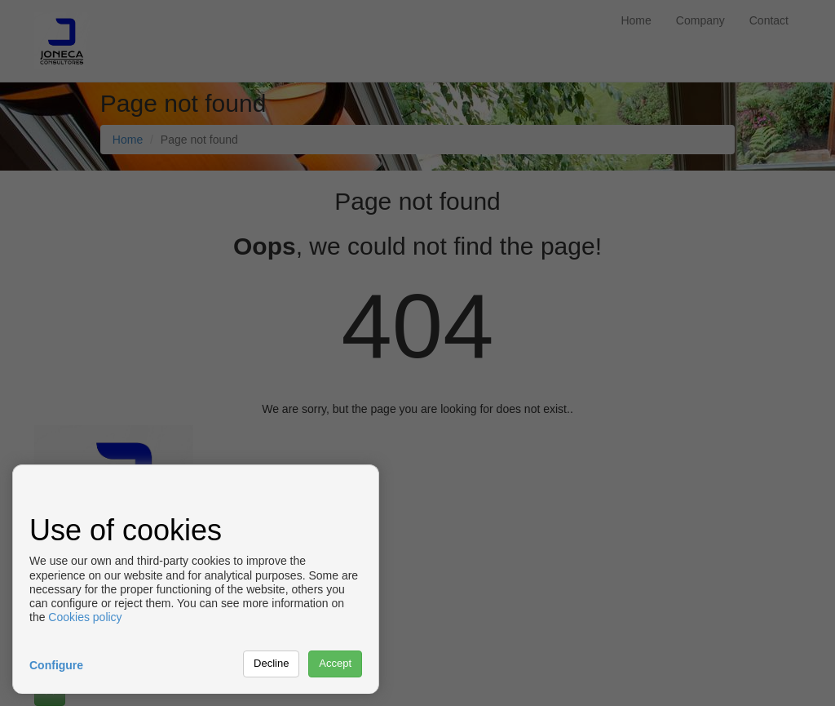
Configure (56, 665)
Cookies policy (84, 617)
